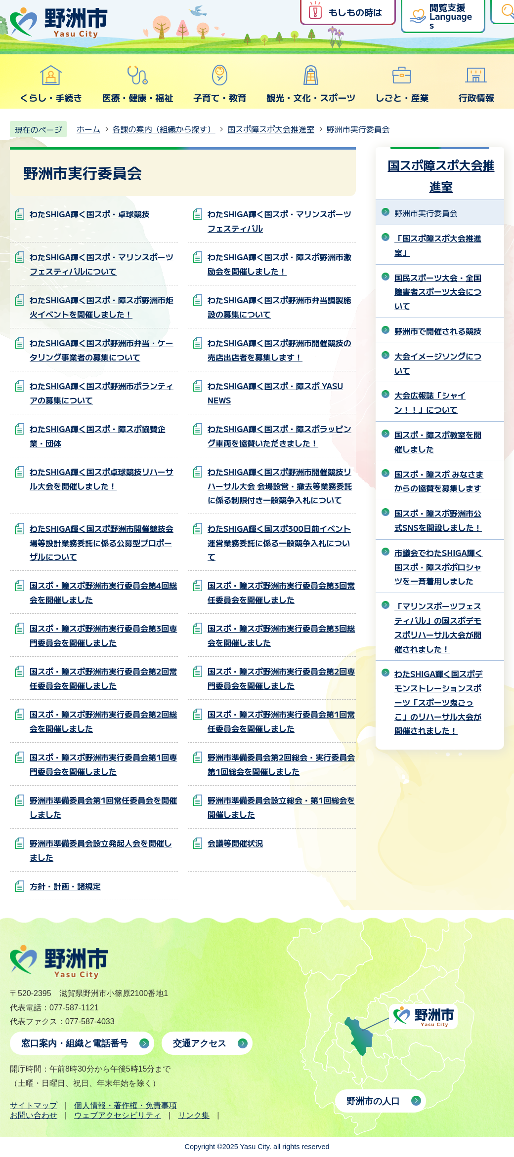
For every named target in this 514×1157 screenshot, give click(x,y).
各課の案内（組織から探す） (164, 129)
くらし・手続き (51, 84)
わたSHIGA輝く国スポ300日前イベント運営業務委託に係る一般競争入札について (279, 542)
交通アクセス (199, 1043)
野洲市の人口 (373, 1101)
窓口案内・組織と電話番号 (74, 1043)
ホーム (88, 129)
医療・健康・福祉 (137, 84)
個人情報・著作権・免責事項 (125, 1105)
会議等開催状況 (235, 843)
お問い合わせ (33, 1115)
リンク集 (194, 1115)
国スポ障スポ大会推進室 (270, 129)
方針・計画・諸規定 (65, 886)
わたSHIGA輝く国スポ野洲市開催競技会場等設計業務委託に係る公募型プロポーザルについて (101, 542)
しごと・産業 (401, 84)
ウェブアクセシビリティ (117, 1115)
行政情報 (476, 84)
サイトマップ (33, 1105)
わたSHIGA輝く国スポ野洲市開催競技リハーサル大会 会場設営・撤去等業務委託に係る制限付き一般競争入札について (280, 486)
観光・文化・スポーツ (310, 84)
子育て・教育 (220, 84)
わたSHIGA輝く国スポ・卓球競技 (90, 214)
